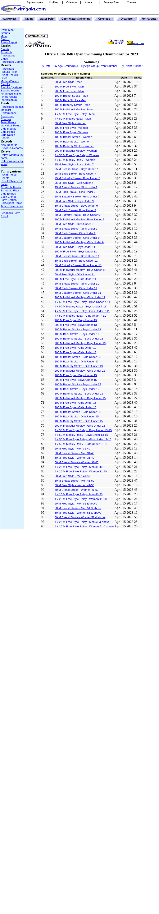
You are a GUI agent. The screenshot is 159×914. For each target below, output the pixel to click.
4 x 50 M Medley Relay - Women (75, 159)
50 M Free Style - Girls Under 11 (75, 274)
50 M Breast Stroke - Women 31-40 (76, 462)
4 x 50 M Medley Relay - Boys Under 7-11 (80, 306)
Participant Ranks (11, 203)
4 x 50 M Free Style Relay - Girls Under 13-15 (83, 439)
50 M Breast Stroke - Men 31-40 (74, 453)
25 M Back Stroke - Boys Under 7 (75, 173)
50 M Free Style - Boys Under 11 (75, 246)
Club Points (8, 131)
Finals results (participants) (9, 98)
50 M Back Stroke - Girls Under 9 (75, 233)
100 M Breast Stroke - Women (73, 137)
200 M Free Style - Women (71, 132)
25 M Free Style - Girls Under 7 (74, 182)
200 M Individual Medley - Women (76, 150)
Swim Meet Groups (7, 31)
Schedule (6, 52)
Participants (8, 55)
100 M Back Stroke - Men (70, 100)
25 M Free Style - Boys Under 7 (74, 164)
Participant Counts (12, 61)
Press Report (9, 42)
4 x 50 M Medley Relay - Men (73, 118)
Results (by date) (11, 87)
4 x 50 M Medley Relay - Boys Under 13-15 (81, 434)
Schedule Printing (11, 187)
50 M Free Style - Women (70, 123)
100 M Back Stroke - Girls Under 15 (77, 416)
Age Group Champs (7, 118)
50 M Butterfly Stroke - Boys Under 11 (78, 265)
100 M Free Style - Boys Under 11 (76, 251)
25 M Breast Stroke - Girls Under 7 (76, 187)
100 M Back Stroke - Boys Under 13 (77, 334)
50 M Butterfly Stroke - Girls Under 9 (77, 237)
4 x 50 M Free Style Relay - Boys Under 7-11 (82, 301)
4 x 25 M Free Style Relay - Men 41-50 (79, 494)
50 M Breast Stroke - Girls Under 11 (77, 283)
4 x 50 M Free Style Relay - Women (77, 155)
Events (5, 49)
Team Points (8, 122)
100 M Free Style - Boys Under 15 (76, 375)
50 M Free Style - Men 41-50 (72, 476)
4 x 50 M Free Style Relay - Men (75, 114)
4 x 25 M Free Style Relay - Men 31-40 (79, 466)
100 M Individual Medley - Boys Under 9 (79, 219)
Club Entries (8, 193)
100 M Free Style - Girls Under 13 (75, 347)
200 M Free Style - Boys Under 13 (76, 324)
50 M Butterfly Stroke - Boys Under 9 (77, 214)
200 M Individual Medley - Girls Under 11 (80, 297)
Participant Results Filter (9, 70)
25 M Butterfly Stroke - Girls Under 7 (77, 196)
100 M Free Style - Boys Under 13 (76, 320)
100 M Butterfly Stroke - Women (74, 146)
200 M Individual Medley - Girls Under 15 (80, 425)
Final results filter (11, 93)
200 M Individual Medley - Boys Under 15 (80, 398)
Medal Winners (10, 81)
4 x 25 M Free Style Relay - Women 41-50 (81, 499)
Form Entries (9, 199)
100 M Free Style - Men (69, 86)
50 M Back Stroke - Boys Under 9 (75, 210)
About (4, 216)
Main (4, 36)
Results (5, 84)
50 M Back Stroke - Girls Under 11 (76, 288)
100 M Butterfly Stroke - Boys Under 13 (79, 338)
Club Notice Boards (8, 136)
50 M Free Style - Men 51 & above (76, 503)
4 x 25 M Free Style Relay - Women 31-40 (81, 471)
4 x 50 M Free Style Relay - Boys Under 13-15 (83, 430)
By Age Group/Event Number (99, 65)
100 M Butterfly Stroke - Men (72, 104)
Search (5, 39)
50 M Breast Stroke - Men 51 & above (78, 508)
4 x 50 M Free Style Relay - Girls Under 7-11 (82, 311)
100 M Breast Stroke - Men (71, 95)
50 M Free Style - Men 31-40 (72, 448)
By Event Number (131, 65)
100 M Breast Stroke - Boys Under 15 (78, 384)
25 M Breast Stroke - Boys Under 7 (76, 169)
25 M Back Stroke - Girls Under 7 (75, 192)
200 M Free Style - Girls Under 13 (75, 352)
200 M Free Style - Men (69, 91)
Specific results (10, 90)
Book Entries (9, 196)
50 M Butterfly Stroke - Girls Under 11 (78, 292)
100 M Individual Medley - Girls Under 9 (79, 242)
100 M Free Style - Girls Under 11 (75, 279)
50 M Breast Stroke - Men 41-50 (74, 480)
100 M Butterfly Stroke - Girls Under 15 (79, 421)
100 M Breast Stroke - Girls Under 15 (77, 411)
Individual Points (11, 125)
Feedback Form (10, 213)
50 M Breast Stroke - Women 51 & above (80, 517)
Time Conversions (12, 206)
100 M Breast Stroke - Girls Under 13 (77, 356)
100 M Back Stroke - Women (72, 141)
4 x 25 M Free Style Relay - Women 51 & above (84, 526)
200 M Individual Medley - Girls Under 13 (80, 370)
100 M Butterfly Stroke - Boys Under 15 (79, 393)
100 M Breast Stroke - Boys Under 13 (78, 329)
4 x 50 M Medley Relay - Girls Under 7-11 (80, 315)
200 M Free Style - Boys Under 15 (76, 379)
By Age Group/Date (66, 65)
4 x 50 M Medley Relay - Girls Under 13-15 (81, 444)
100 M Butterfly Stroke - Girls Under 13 (79, 366)
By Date (45, 65)
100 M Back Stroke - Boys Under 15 (77, 389)
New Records (9, 144)
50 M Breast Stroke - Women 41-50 (76, 489)
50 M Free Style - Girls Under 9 (74, 224)
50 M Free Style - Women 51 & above (78, 512)
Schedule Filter (10, 190)
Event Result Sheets (9, 176)
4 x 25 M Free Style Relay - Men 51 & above (82, 521)
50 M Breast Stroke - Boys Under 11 (77, 256)
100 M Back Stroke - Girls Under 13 (77, 361)
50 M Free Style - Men (68, 82)
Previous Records (12, 148)
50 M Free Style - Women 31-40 (74, 457)
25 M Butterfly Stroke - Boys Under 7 (77, 178)
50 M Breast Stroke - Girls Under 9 (76, 228)
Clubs (4, 58)
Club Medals (8, 128)
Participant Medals (12, 106)
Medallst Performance (9, 111)
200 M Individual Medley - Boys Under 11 (80, 269)
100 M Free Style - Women (71, 127)
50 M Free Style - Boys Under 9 (74, 201)
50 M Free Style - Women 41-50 (74, 485)
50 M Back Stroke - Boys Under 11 (76, 260)
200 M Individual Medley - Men (74, 109)
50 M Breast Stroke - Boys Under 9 (76, 205)
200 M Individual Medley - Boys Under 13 (80, 343)
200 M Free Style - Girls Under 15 (75, 407)
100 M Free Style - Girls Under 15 (75, 402)
